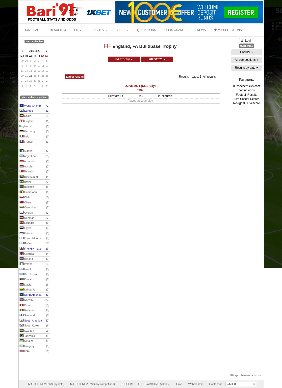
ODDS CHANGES (176, 30)
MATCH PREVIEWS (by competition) (92, 384)
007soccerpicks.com (246, 86)
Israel (35, 269)
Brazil (35, 182)
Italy (35, 137)
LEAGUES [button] (98, 30)
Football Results (246, 95)
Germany (35, 131)
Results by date (246, 67)
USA (35, 352)
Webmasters (196, 384)
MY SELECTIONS (228, 30)
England (35, 121)
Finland (35, 244)
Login (246, 40)
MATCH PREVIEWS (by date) (46, 384)
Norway (35, 300)
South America (35, 321)
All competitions (246, 60)
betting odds (246, 90)
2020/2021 (157, 59)
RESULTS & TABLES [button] (65, 30)
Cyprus (35, 213)
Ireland (35, 264)
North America (35, 295)
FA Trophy (124, 59)
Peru (35, 305)
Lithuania (35, 290)
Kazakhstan (35, 274)
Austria (35, 167)
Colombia (35, 208)
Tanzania (35, 336)
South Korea (35, 326)
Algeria (35, 151)
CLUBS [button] (122, 30)
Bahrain (35, 172)
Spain (35, 116)
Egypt (35, 228)
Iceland (35, 259)
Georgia (35, 254)
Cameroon (35, 192)
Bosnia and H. (35, 177)
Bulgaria (35, 187)
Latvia (35, 285)
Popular (246, 52)
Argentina (35, 156)
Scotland (35, 316)
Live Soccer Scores (246, 99)
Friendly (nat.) (35, 249)
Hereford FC (116, 96)
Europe (35, 111)
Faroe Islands (35, 238)
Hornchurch (164, 96)
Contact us (215, 384)
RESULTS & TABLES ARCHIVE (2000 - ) (145, 384)
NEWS (201, 30)
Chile (35, 197)
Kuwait (35, 280)
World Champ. (35, 106)
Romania (35, 310)
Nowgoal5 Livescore (246, 103)
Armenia (35, 161)
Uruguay (35, 346)
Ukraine (35, 341)
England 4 (34, 127)
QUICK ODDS (146, 30)
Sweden (35, 331)
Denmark (35, 218)
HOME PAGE (33, 30)
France (35, 142)
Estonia (35, 233)
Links (179, 384)
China (35, 203)
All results (209, 76)
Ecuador (35, 223)
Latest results (75, 76)
